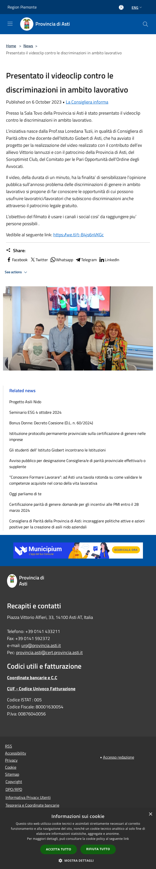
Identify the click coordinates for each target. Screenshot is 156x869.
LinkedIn (109, 260)
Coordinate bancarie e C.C (32, 677)
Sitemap (12, 774)
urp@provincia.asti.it (41, 645)
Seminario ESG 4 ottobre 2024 (35, 412)
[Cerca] (145, 24)
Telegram (86, 260)
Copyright (14, 782)
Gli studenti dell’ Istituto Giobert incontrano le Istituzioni (57, 450)
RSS (8, 746)
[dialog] (78, 839)
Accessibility (15, 753)
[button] (78, 860)
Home (11, 46)
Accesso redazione (118, 757)
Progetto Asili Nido (25, 402)
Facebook (17, 260)
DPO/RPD (14, 789)
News (28, 46)
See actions (17, 272)
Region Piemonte (22, 7)
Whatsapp (61, 260)
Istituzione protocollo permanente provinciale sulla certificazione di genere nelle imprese (77, 436)
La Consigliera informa (87, 102)
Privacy (11, 760)
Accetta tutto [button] (58, 849)
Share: (15, 250)
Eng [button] (137, 7)
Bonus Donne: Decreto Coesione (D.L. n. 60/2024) (51, 423)
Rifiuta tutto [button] (98, 849)
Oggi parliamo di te (25, 494)
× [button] (150, 814)
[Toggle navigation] (10, 24)
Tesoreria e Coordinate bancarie (32, 805)
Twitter (39, 260)
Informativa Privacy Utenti (28, 797)
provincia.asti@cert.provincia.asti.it (49, 652)
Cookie (10, 767)
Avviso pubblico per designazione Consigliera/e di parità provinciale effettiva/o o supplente (77, 464)
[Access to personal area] (121, 7)
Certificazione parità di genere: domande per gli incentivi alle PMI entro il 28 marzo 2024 (74, 507)
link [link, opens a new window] (126, 839)
